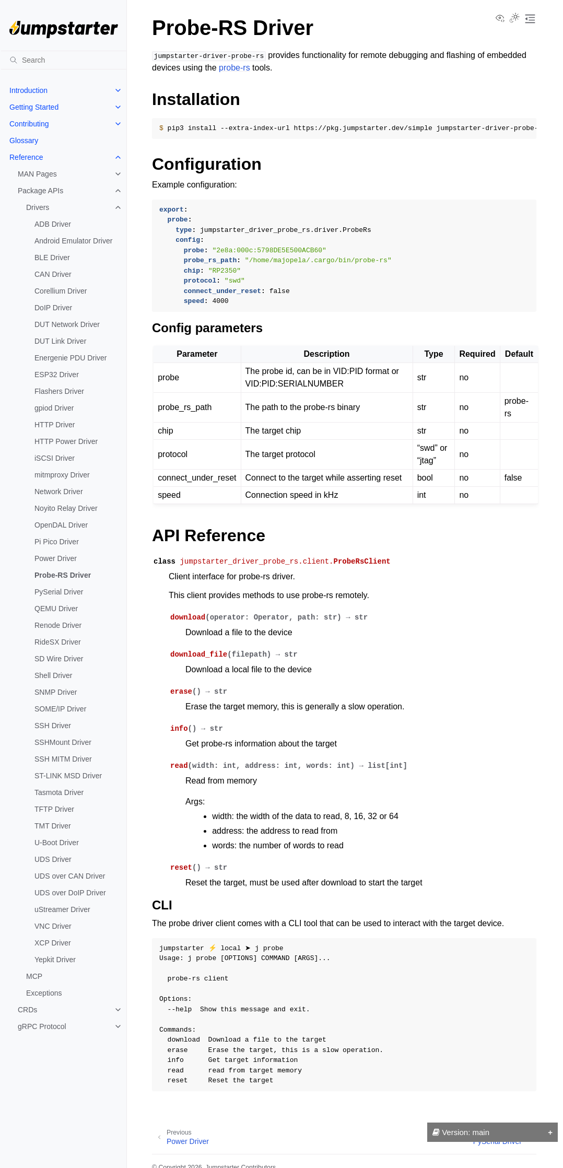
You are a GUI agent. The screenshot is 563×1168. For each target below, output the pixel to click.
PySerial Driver (58, 592)
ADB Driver (52, 224)
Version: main (460, 1132)
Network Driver (58, 491)
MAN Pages (37, 174)
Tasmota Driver (59, 792)
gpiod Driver (54, 408)
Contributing (29, 124)
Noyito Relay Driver (66, 508)
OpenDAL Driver (61, 525)
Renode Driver (57, 625)
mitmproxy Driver (62, 475)
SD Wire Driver (58, 659)
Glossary (23, 140)
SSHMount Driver (62, 742)
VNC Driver (53, 926)
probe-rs (234, 67)
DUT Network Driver (67, 324)
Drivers (37, 207)
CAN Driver (53, 274)
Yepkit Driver (55, 959)
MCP (34, 976)
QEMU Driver (56, 608)
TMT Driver (52, 826)
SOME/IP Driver (60, 709)
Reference (26, 157)
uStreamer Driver (62, 909)
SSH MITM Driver (63, 759)
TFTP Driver (54, 809)
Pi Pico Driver (56, 542)
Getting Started (33, 107)
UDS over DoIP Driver (70, 893)
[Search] (63, 60)
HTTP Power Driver (66, 441)
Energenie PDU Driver (70, 358)
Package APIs (40, 190)
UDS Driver (53, 859)
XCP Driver (52, 943)
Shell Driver (53, 675)
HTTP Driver (54, 425)
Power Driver (55, 558)
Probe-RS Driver (62, 575)
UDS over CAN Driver (69, 876)
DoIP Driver (53, 307)
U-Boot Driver (56, 842)
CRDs (27, 1010)
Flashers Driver (59, 391)
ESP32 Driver (56, 374)
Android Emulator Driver (73, 241)
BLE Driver (52, 257)
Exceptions (44, 993)
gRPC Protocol (42, 1026)
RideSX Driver (57, 642)
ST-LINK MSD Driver (68, 776)
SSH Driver (52, 725)
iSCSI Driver (54, 458)
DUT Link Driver (60, 341)
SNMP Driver (55, 692)
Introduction (28, 90)
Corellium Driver (60, 291)
